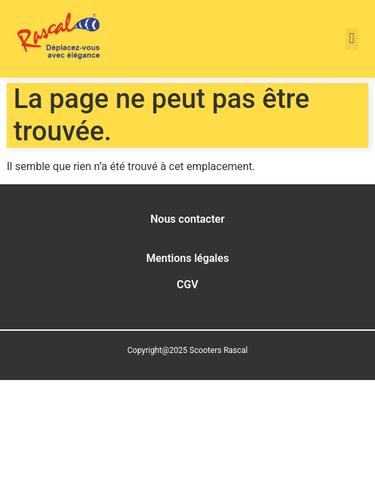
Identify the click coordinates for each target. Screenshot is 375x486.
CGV (187, 284)
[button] (351, 39)
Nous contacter (187, 219)
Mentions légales (187, 258)
